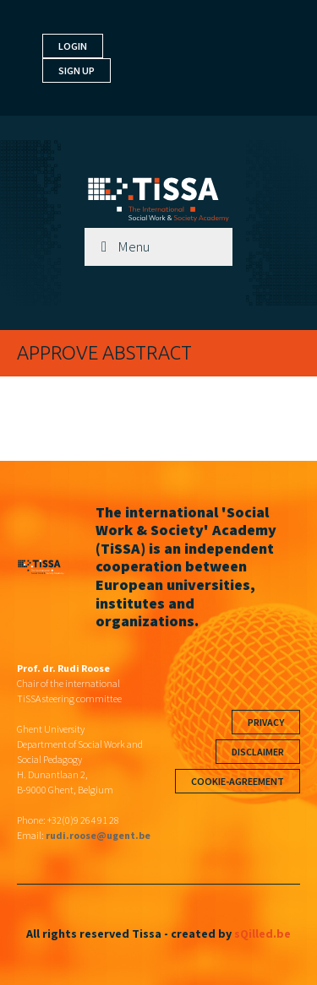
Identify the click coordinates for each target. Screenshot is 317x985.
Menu (134, 246)
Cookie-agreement (237, 781)
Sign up (76, 70)
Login (72, 46)
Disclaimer (258, 751)
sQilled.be (262, 933)
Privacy (266, 722)
